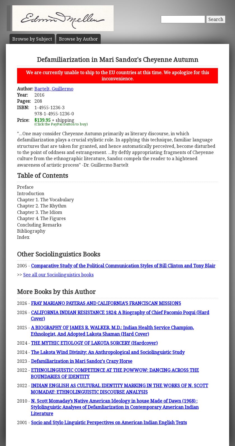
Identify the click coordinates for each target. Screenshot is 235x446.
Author (78, 39)
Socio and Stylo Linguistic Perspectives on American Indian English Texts (109, 422)
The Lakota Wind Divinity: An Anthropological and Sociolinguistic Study (108, 352)
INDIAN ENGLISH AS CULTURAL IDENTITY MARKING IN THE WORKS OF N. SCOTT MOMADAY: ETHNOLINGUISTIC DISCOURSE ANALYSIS (119, 388)
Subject (32, 39)
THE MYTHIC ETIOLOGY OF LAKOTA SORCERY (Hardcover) (94, 343)
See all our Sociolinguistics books (58, 275)
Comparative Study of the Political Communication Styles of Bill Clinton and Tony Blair (123, 266)
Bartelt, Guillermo (53, 89)
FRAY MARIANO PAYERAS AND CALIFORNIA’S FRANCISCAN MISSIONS (106, 303)
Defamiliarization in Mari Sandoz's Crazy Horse (81, 361)
